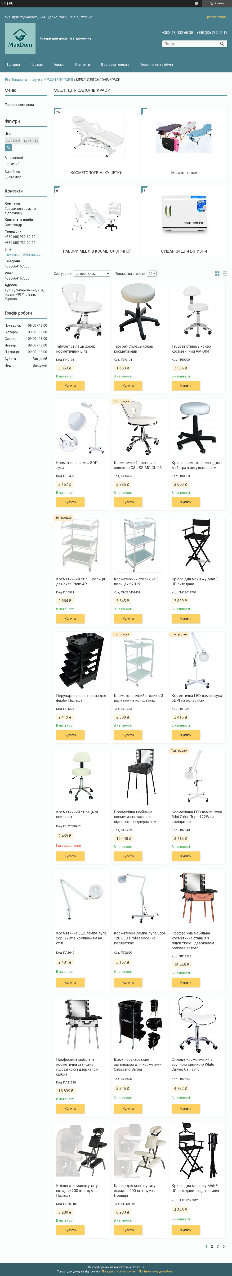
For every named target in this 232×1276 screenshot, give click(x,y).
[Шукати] (222, 43)
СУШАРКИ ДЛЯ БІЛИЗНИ (184, 251)
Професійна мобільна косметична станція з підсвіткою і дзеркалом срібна (77, 1066)
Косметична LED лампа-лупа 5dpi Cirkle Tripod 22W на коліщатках (197, 817)
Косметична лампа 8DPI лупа (77, 465)
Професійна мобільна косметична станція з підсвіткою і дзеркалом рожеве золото (193, 940)
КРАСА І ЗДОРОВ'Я (58, 80)
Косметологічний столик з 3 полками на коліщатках (138, 698)
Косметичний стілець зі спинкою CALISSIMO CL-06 (138, 465)
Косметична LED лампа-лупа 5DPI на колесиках (197, 698)
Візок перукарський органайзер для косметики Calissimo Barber (137, 1064)
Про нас (37, 64)
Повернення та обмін (156, 64)
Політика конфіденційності (157, 1271)
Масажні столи (184, 173)
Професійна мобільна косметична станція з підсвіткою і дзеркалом (135, 817)
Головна (13, 64)
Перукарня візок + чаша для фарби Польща (81, 698)
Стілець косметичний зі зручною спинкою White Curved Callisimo (193, 1064)
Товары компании (19, 105)
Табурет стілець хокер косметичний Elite (75, 349)
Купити (70, 386)
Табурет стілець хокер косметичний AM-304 (191, 349)
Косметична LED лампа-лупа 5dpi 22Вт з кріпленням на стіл (81, 938)
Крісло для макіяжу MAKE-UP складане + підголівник (195, 1188)
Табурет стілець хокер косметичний (133, 349)
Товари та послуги (25, 80)
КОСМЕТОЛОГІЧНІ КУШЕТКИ (97, 173)
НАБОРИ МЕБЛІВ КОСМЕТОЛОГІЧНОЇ (96, 251)
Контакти (82, 64)
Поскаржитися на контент (119, 1271)
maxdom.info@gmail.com (24, 254)
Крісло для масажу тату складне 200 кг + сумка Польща (77, 1191)
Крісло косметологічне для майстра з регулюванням (196, 465)
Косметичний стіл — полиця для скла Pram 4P (80, 581)
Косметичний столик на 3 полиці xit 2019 (136, 581)
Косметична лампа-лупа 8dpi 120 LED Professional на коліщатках (139, 938)
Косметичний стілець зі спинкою (77, 814)
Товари (59, 64)
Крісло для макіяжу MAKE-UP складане (195, 581)
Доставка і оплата (115, 64)
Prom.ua (138, 1267)
